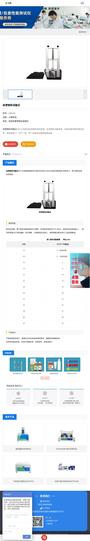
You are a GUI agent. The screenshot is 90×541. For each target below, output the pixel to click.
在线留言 (10, 144)
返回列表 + (83, 32)
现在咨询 (28, 144)
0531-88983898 (45, 505)
